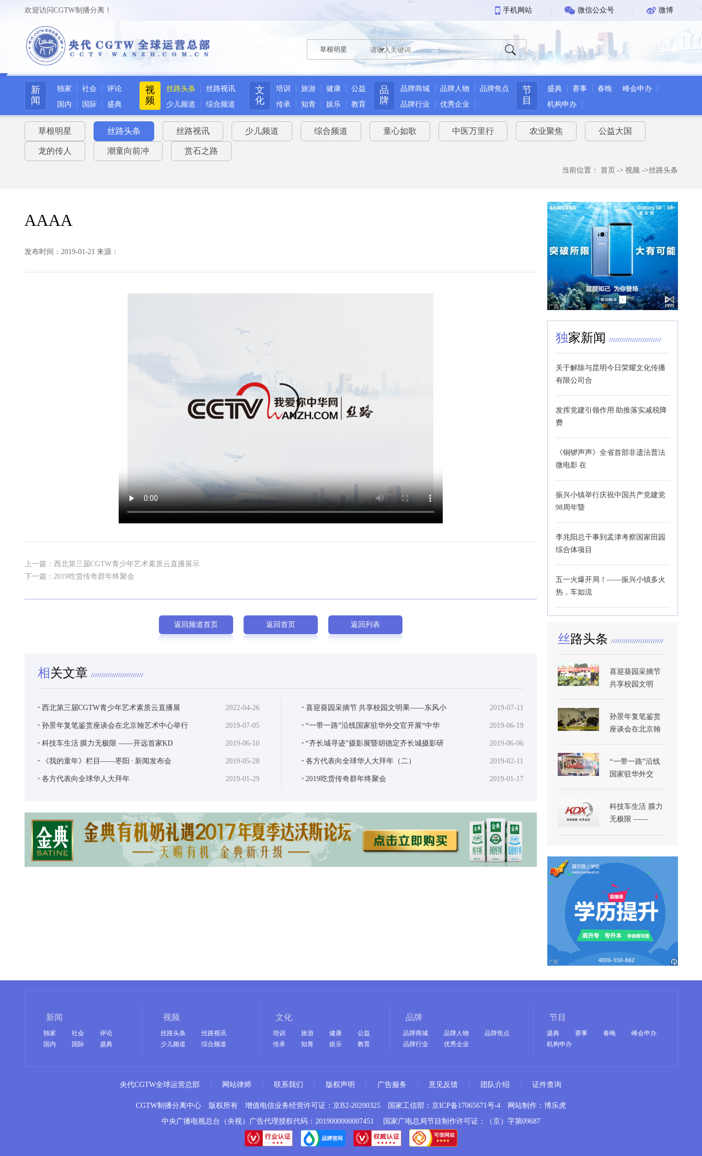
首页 (608, 170)
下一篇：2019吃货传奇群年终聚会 (79, 576)
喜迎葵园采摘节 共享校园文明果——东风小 (374, 737)
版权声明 (340, 1085)
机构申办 (562, 104)
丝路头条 (180, 89)
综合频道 (220, 104)
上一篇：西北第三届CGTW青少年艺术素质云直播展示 (112, 564)
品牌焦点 (494, 89)
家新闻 (582, 338)
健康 (333, 89)
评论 (114, 89)
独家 (64, 89)
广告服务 (392, 1085)
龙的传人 (55, 150)
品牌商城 (415, 89)
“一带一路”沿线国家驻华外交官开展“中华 (371, 755)
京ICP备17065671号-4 (466, 1105)
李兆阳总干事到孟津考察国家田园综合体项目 (610, 543)
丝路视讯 (220, 89)
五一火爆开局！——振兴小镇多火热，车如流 (610, 586)
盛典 (114, 104)
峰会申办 (637, 89)
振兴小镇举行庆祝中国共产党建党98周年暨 (610, 501)
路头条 (584, 669)
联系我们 (288, 1085)
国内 (64, 104)
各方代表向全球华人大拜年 (84, 808)
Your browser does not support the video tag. (281, 408)
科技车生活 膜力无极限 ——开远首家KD (105, 773)
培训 (283, 89)
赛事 (579, 89)
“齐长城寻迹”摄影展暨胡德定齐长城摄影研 (373, 773)
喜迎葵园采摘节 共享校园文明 (635, 707)
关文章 (64, 702)
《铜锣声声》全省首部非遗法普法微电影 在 (610, 459)
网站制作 (522, 1105)
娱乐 (333, 104)
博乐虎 (555, 1105)
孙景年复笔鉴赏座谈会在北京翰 (635, 752)
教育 (358, 104)
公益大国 (615, 131)
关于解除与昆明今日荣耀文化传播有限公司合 (610, 374)
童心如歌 (400, 131)
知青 (308, 104)
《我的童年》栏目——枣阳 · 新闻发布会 (105, 791)
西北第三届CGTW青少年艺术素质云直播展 (109, 737)
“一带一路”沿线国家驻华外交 (634, 797)
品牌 (384, 95)
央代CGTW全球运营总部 (160, 1085)
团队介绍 (495, 1085)
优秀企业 (454, 104)
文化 (259, 95)
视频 (150, 95)
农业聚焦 (546, 131)
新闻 (35, 95)
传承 (283, 104)
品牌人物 (454, 89)
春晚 (604, 89)
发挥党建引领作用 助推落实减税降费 (612, 416)
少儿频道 (180, 104)
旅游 (308, 89)
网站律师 (236, 1085)
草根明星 (55, 131)
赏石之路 (201, 150)
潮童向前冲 (128, 150)
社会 (89, 89)
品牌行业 (415, 104)
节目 (527, 95)
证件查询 (546, 1085)
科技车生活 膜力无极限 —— (636, 842)
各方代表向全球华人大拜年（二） (359, 791)
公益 (358, 89)
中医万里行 (473, 131)
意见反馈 (443, 1085)
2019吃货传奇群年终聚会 (344, 808)
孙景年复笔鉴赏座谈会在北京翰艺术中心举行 (113, 755)
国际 (89, 104)
